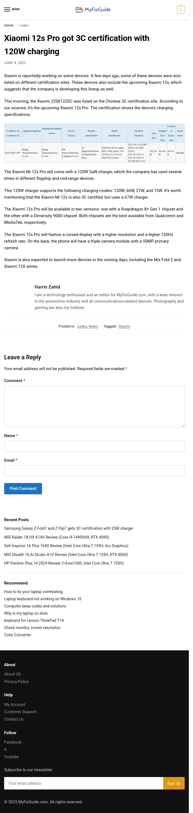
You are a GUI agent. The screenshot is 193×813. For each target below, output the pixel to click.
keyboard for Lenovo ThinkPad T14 (34, 620)
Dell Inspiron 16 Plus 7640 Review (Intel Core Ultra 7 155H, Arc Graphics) (66, 546)
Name (11, 435)
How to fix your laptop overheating (33, 591)
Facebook (13, 742)
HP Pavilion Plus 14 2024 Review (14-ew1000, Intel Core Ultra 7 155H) (64, 563)
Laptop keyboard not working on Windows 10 (42, 599)
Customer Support (20, 712)
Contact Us (14, 719)
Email (10, 460)
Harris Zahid (47, 287)
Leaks (82, 326)
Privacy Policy (16, 681)
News (93, 326)
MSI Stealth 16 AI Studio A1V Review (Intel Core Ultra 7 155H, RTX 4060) (66, 554)
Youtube (11, 757)
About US (12, 674)
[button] (180, 10)
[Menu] (12, 10)
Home (9, 25)
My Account (14, 704)
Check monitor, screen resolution (32, 627)
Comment (14, 380)
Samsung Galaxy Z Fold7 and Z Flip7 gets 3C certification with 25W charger (68, 528)
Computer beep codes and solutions (35, 606)
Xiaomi (124, 326)
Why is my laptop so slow (26, 613)
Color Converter (17, 635)
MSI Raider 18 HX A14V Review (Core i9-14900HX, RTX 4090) (56, 537)
